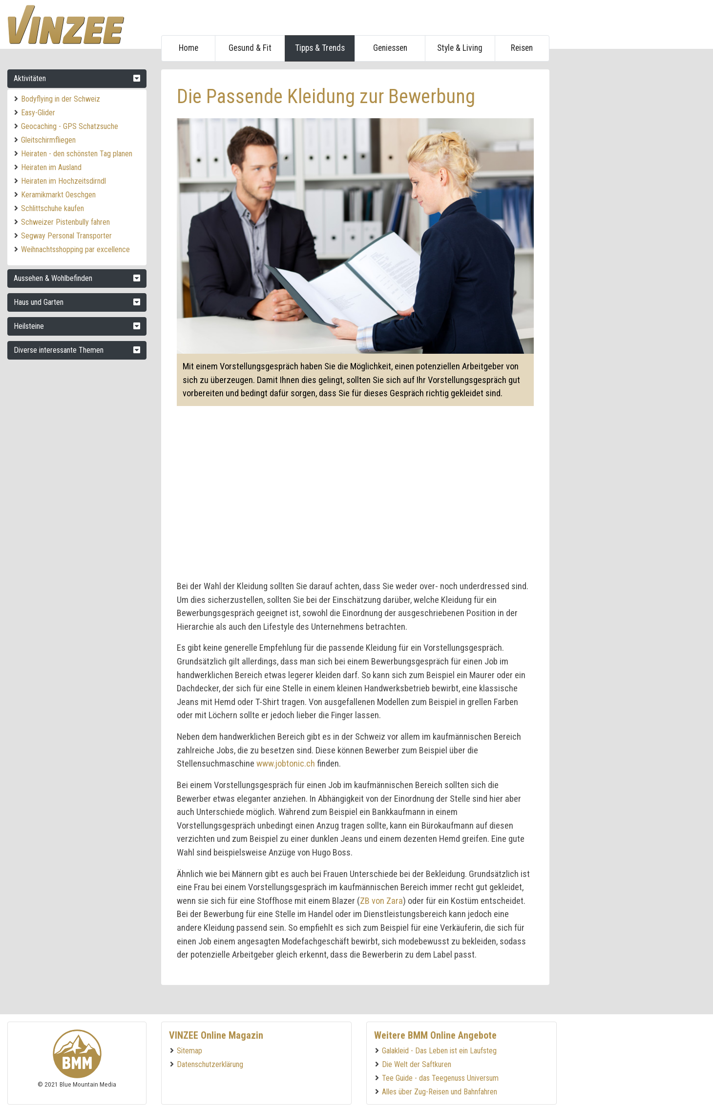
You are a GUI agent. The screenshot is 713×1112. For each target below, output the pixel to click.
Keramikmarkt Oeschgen (58, 194)
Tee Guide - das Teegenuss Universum (440, 1078)
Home (188, 48)
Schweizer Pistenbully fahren (65, 222)
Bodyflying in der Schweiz (60, 99)
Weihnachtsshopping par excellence (75, 249)
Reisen (522, 48)
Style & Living (459, 48)
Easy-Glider (38, 112)
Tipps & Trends (320, 48)
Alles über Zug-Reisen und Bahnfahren (439, 1091)
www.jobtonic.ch (285, 763)
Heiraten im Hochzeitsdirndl (63, 181)
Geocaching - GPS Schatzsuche (69, 126)
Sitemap (189, 1050)
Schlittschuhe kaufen (52, 208)
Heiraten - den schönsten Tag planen (76, 153)
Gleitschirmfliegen (48, 140)
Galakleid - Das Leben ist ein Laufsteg (439, 1050)
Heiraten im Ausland (51, 167)
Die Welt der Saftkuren (416, 1064)
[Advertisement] (631, 216)
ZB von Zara (381, 901)
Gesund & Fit (250, 48)
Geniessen (390, 48)
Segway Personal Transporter (66, 235)
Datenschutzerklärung (210, 1064)
